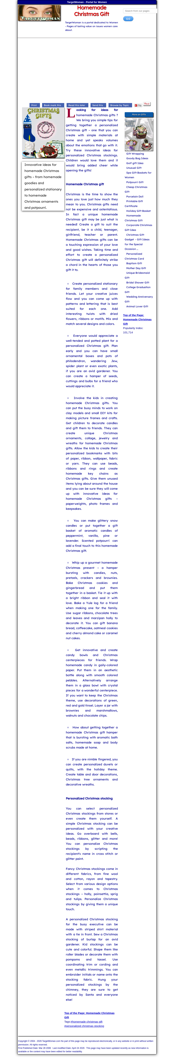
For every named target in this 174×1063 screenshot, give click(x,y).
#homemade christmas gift (86, 1021)
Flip (138, 105)
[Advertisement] (87, 70)
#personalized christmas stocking (84, 1025)
